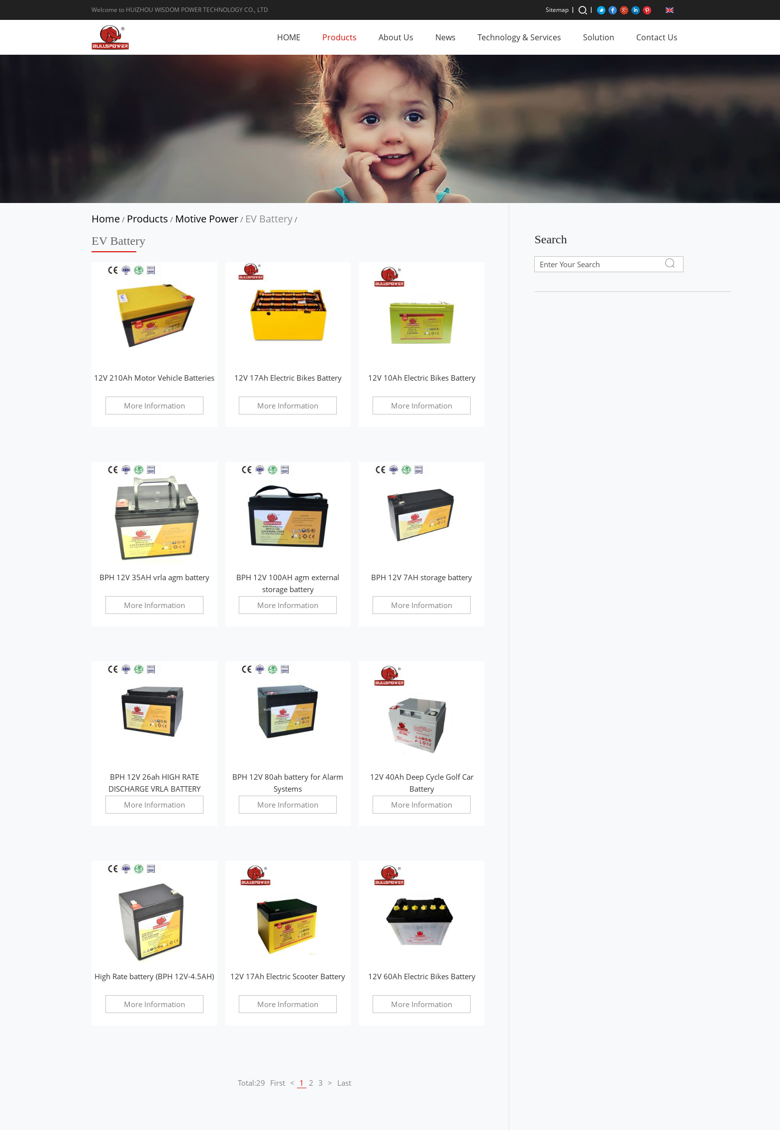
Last (344, 1083)
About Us (396, 37)
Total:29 (251, 1083)
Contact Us (657, 37)
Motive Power (206, 218)
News (445, 37)
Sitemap (557, 9)
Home (106, 218)
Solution (598, 37)
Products (339, 37)
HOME (288, 37)
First (277, 1083)
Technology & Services (519, 37)
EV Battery (268, 218)
